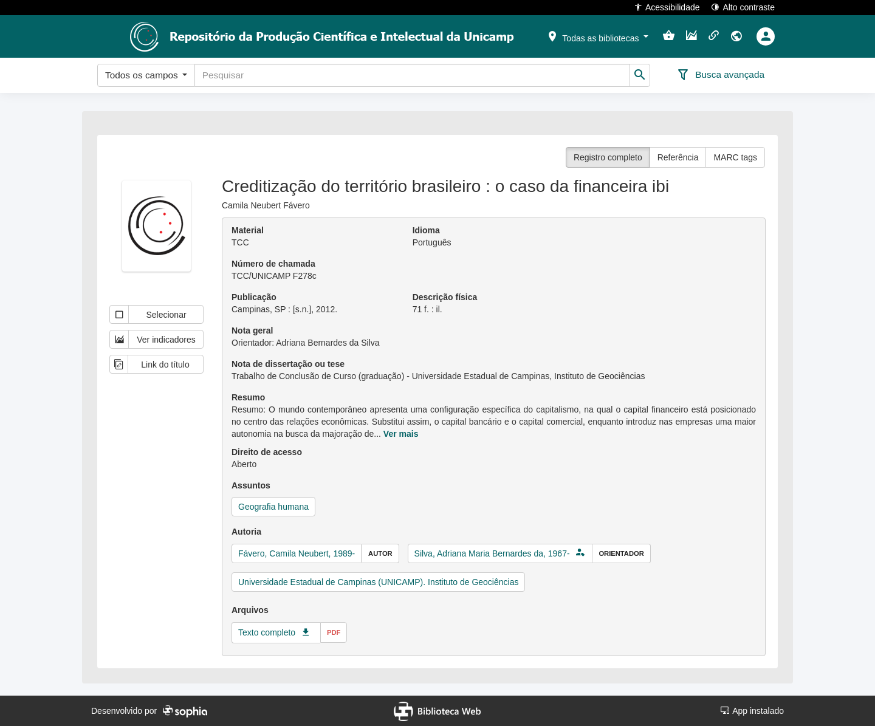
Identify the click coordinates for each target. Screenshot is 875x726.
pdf (333, 632)
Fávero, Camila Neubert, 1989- (296, 553)
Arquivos (250, 610)
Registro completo (608, 157)
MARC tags (735, 157)
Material (248, 230)
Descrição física (445, 297)
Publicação (254, 297)
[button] (597, 36)
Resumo (248, 397)
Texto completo (266, 632)
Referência (678, 157)
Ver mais (401, 434)
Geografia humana (273, 507)
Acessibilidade (667, 7)
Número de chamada (273, 264)
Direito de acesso (267, 452)
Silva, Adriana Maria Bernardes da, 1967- (492, 553)
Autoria (246, 531)
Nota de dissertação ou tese (288, 364)
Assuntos (251, 485)
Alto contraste (743, 7)
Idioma (426, 230)
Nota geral (252, 330)
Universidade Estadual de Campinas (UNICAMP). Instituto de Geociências (378, 582)
